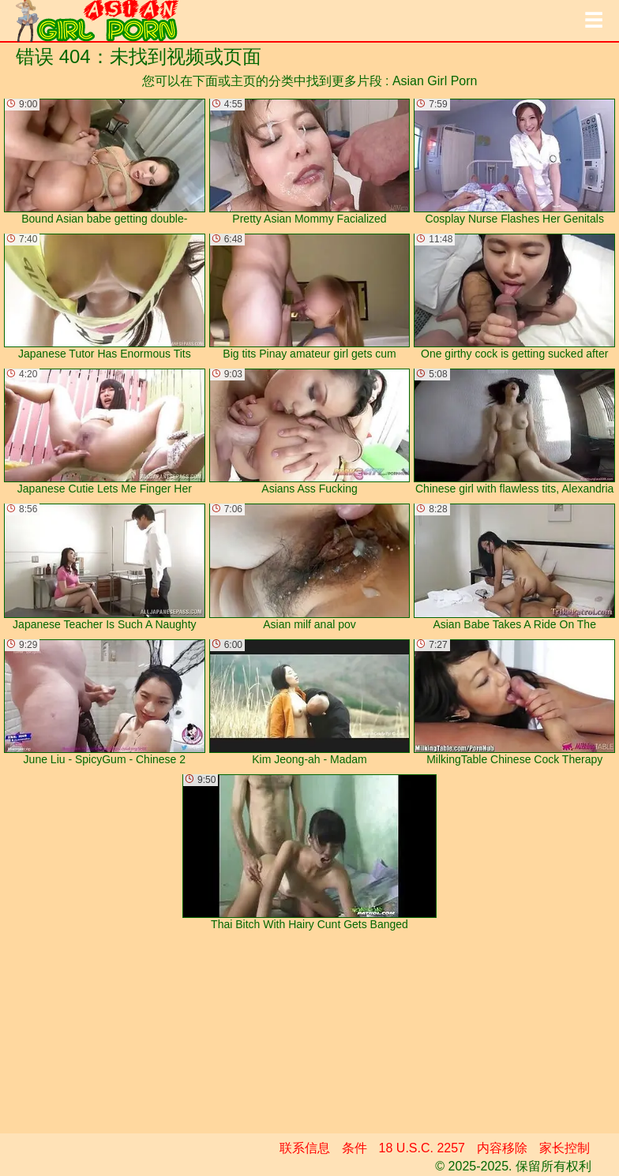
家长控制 (564, 1148)
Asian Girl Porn (435, 81)
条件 (354, 1148)
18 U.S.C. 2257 (422, 1148)
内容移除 (502, 1148)
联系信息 (304, 1148)
